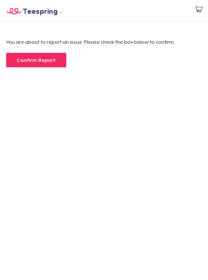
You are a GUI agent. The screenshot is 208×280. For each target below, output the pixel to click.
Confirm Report (36, 60)
